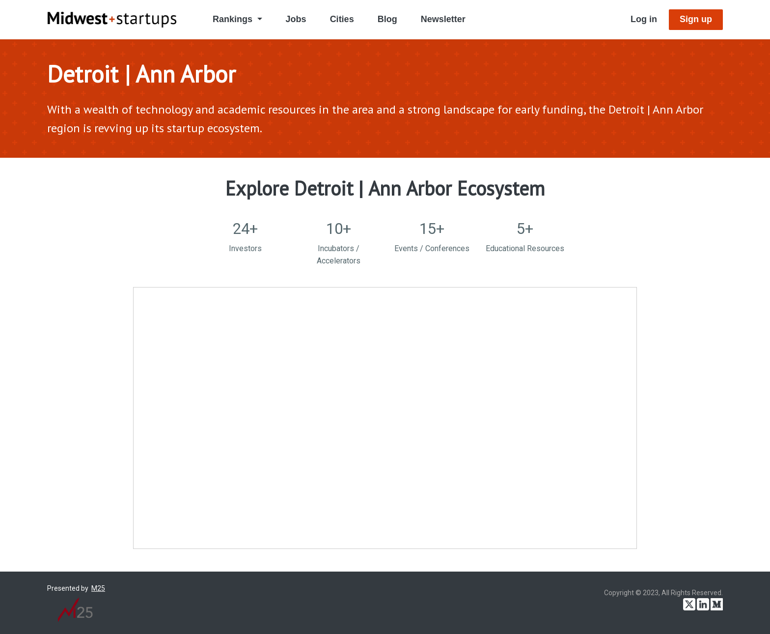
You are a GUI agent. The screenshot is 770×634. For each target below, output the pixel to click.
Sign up (696, 19)
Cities (342, 19)
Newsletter (443, 19)
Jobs (296, 19)
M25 (98, 588)
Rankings (234, 19)
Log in (644, 19)
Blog (387, 19)
